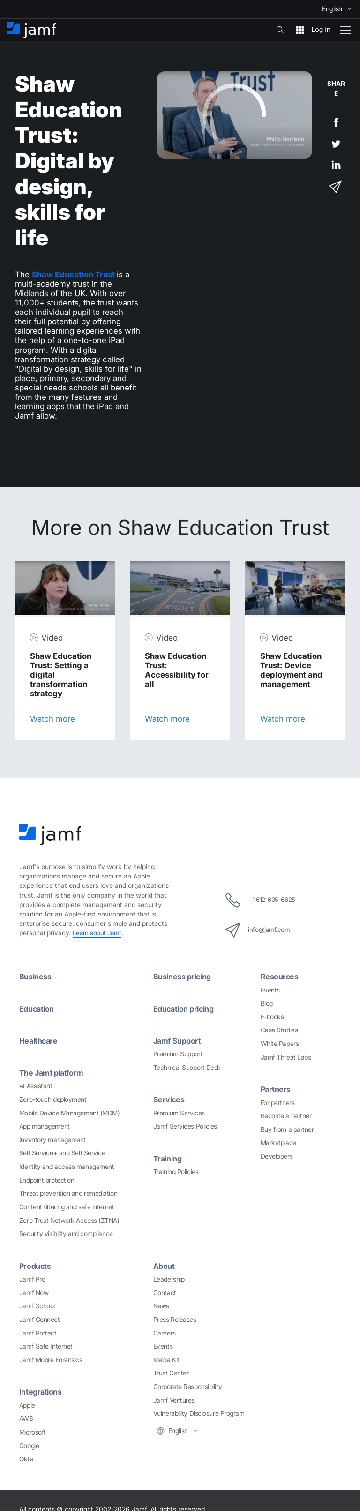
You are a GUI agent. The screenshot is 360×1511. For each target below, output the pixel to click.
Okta (26, 1458)
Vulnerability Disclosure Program (199, 1413)
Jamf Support (178, 1040)
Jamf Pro (32, 1278)
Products (35, 1265)
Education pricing (185, 1008)
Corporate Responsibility (187, 1386)
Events (270, 989)
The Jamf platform (52, 1072)
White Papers (280, 1043)
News (161, 1306)
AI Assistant (35, 1086)
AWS (26, 1418)
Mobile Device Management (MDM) (69, 1112)
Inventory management (52, 1139)
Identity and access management (66, 1166)
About (164, 1265)
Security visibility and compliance (66, 1233)
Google (29, 1445)
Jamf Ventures (174, 1400)
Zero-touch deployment (53, 1099)
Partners (276, 1089)
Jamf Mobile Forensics (50, 1359)
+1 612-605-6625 (260, 900)
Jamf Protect (38, 1332)
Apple (27, 1405)
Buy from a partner (287, 1129)
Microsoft (32, 1431)
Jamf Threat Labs (286, 1057)
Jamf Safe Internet (46, 1346)
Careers (164, 1332)
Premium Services (179, 1112)
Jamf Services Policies (185, 1126)
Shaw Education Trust (73, 274)
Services (169, 1099)
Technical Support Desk (187, 1067)
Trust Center (171, 1373)
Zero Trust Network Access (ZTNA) (69, 1220)
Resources (280, 976)
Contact (164, 1292)
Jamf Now (33, 1292)
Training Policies (175, 1171)
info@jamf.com (256, 930)
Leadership (169, 1278)
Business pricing (183, 976)
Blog (267, 1003)
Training (168, 1158)
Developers (277, 1156)
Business (35, 976)
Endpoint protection (46, 1179)
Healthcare (39, 1040)
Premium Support (177, 1054)
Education (37, 1008)
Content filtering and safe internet (66, 1206)
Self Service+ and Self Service (62, 1153)
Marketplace (278, 1142)
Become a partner (286, 1116)
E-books (272, 1017)
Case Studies (279, 1030)
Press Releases (174, 1319)
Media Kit (166, 1359)
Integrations (41, 1392)
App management (44, 1126)
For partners (278, 1102)
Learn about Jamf (98, 933)
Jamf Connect (39, 1319)
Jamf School (37, 1306)
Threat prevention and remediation (68, 1193)
